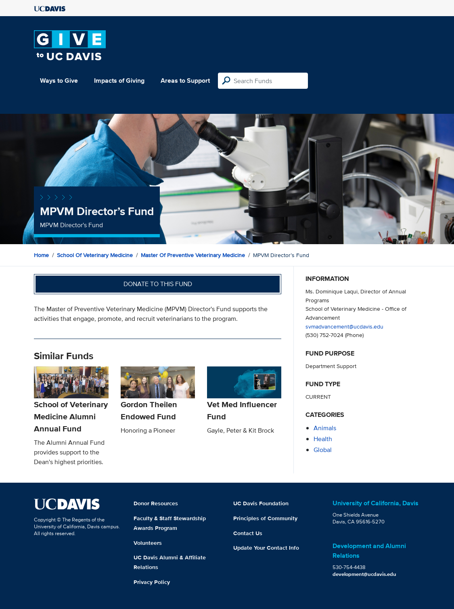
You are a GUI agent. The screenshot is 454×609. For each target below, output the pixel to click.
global (323, 449)
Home (41, 255)
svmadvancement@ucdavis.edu (344, 326)
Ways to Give (59, 80)
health (323, 439)
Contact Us (247, 533)
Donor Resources (156, 503)
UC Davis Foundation (261, 503)
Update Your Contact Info (266, 548)
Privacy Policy (152, 582)
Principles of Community (265, 518)
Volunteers (148, 543)
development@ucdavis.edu (364, 574)
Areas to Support (185, 80)
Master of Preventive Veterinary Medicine (193, 255)
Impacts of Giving (119, 80)
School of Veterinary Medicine (95, 255)
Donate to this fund (157, 284)
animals (325, 428)
